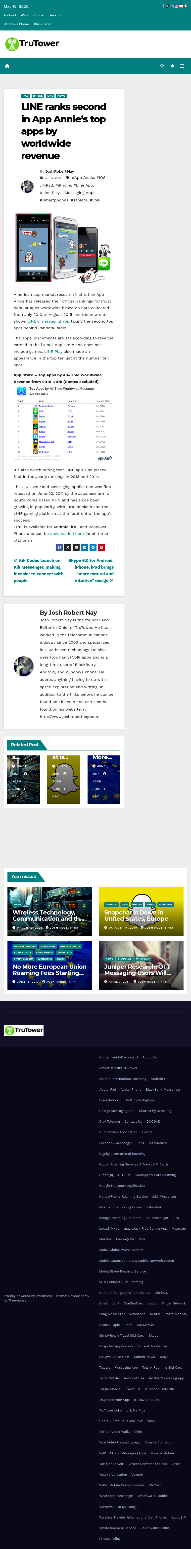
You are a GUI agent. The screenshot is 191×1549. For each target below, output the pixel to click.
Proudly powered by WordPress (29, 1296)
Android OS (160, 1079)
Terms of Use (133, 1378)
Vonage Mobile (162, 1453)
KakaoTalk (154, 1207)
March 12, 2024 (30, 927)
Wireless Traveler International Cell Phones (133, 1517)
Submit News (144, 1357)
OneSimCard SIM (25, 946)
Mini (142, 1239)
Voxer (175, 1464)
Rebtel (155, 1314)
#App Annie (83, 177)
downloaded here (67, 533)
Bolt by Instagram (140, 1100)
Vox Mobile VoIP (111, 1464)
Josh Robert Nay (60, 171)
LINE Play (53, 351)
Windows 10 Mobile (153, 1496)
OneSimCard (133, 1303)
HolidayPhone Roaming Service (123, 1196)
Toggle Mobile (110, 1389)
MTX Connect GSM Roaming (121, 1282)
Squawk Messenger (152, 1346)
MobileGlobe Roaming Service (122, 1271)
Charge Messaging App (117, 1111)
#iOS (101, 177)
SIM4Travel (145, 1325)
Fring (140, 1143)
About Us (149, 1057)
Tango (164, 1357)
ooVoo (152, 1303)
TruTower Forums (147, 1400)
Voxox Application (113, 1474)
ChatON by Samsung (155, 1111)
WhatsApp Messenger (116, 1496)
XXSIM (60, 958)
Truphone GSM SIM (160, 1389)
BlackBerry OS (110, 1100)
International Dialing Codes (120, 1207)
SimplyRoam (44, 952)
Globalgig (106, 1175)
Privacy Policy (109, 1539)
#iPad (47, 185)
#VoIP (95, 200)
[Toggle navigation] (182, 66)
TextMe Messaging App (166, 1378)
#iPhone (63, 185)
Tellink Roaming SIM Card (162, 1367)
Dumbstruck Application (118, 1132)
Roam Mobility (70, 946)
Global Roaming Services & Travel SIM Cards (134, 1164)
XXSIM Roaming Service (117, 1528)
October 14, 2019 (123, 927)
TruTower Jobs (110, 1410)
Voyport (137, 1474)
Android (10, 15)
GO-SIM (124, 1175)
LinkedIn (67, 701)
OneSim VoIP (109, 1303)
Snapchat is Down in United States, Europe (136, 915)
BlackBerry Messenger (163, 1089)
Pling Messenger (112, 1314)
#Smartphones (54, 200)
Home (103, 1057)
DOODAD (153, 1121)
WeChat (155, 1485)
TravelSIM (64, 952)
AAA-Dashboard (125, 1057)
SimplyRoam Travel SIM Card (121, 1335)
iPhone (38, 15)
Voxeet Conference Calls (148, 1464)
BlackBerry (42, 24)
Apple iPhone (131, 1089)
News (61, 95)
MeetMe (105, 1239)
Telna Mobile (109, 1378)
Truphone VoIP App (114, 1400)
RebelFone (48, 946)
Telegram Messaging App (118, 1367)
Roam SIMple (22, 952)
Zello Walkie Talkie (155, 1528)
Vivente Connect (158, 1442)
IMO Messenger (164, 1196)
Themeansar (17, 1300)
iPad (24, 15)
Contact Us (133, 1121)
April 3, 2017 (120, 981)
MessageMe (125, 1239)
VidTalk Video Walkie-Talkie (120, 1432)
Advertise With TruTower (118, 1068)
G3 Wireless (158, 1143)
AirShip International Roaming (122, 1079)
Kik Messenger (157, 1218)
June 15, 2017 (28, 981)
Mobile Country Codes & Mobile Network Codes (136, 1261)
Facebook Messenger (115, 1143)
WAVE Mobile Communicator (121, 1485)
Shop (128, 1325)
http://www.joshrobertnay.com (69, 716)
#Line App (83, 185)
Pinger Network (174, 1303)
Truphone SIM (23, 958)
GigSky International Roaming (122, 1154)
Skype (153, 1335)
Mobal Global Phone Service (121, 1250)
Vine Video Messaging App (119, 1442)
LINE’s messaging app (48, 321)
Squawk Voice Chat (114, 1357)
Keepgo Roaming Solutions (120, 1218)
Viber (151, 1421)
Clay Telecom (109, 1121)
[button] (162, 66)
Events (147, 1132)
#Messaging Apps (79, 193)
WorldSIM (45, 958)
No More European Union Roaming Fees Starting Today (49, 973)
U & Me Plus (135, 1410)
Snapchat (165, 904)
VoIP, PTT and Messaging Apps (122, 1453)
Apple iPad (107, 1089)
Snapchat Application (116, 1346)
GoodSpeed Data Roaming (155, 1175)
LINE (176, 1218)
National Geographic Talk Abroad (124, 1293)
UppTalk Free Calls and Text (121, 1421)
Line (50, 95)
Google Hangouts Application (122, 1186)
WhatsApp (143, 958)
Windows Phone (16, 24)
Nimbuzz (162, 1293)
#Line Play (50, 193)
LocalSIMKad (109, 1228)
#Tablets (79, 200)
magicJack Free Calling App (145, 1228)
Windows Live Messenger (119, 1507)
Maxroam (179, 1228)
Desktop (55, 15)
